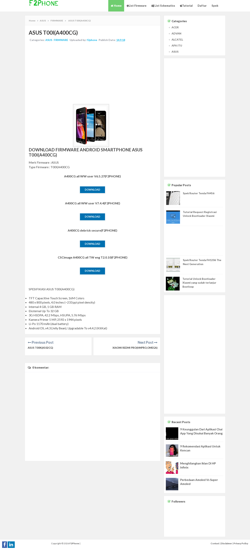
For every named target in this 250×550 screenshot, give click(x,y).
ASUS (48, 40)
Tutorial (186, 5)
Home (116, 5)
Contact (215, 543)
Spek (215, 5)
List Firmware (137, 5)
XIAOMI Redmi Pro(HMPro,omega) (134, 347)
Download (92, 189)
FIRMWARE (61, 40)
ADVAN (176, 33)
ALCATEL (177, 39)
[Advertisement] (92, 73)
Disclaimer (226, 543)
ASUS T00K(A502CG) (40, 347)
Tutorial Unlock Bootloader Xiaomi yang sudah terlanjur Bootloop (199, 282)
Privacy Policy (241, 543)
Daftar (202, 5)
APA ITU (177, 45)
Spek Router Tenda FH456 (198, 193)
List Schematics (163, 5)
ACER (175, 27)
